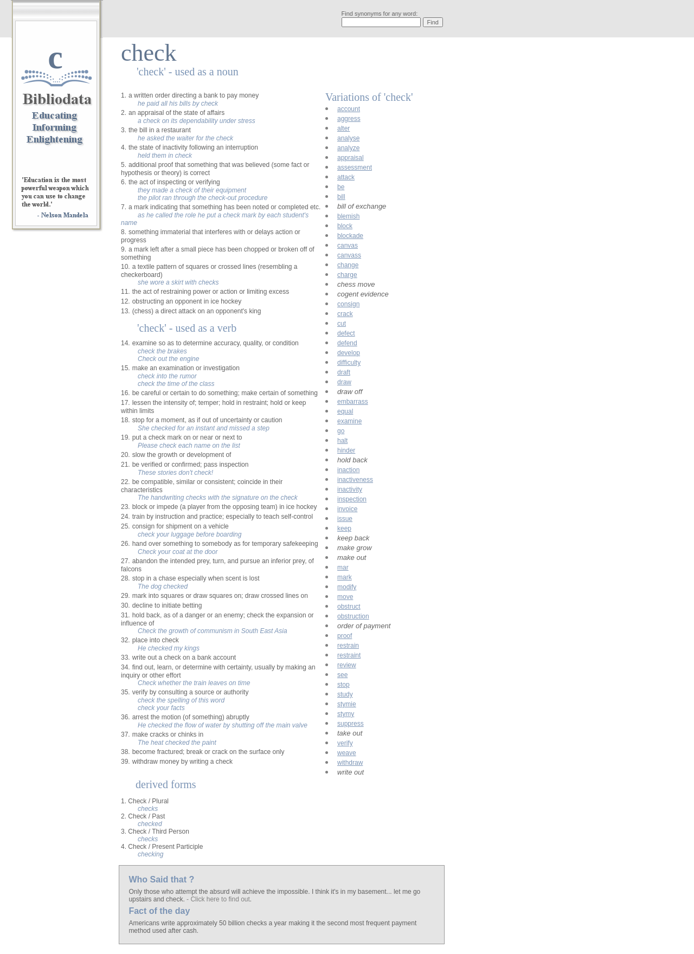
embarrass (352, 401)
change (347, 265)
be (340, 187)
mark (344, 577)
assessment (354, 167)
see (342, 675)
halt (342, 440)
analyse (348, 138)
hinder (346, 450)
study (345, 694)
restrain (348, 645)
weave (346, 753)
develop (348, 353)
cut (341, 323)
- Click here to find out (218, 899)
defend (347, 343)
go (340, 431)
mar (343, 567)
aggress (349, 119)
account (348, 109)
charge (347, 275)
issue (344, 519)
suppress (350, 723)
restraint (349, 655)
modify (346, 587)
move (345, 597)
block (344, 226)
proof (344, 636)
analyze (348, 148)
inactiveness (355, 480)
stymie (346, 704)
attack (346, 177)
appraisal (350, 158)
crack (345, 314)
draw (344, 382)
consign (348, 304)
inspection (352, 499)
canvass (349, 255)
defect (346, 333)
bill (341, 197)
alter (343, 128)
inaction (348, 470)
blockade (350, 236)
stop (343, 684)
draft (343, 372)
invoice (347, 509)
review (346, 665)
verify (345, 743)
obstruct (349, 606)
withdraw (350, 762)
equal (345, 411)
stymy (345, 714)
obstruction (353, 616)
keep (344, 528)
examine (349, 421)
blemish (348, 216)
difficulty (349, 362)
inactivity (349, 489)
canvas (347, 245)
